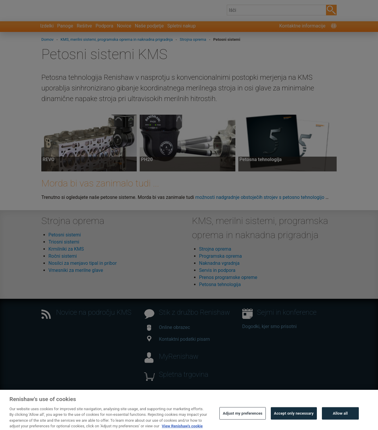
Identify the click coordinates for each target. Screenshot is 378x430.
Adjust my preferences (242, 418)
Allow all (340, 418)
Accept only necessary (294, 418)
